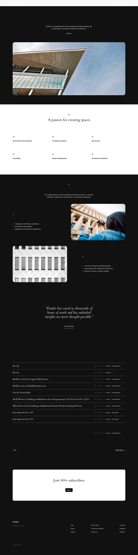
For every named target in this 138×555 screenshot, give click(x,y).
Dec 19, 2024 (98, 392)
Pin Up (16, 366)
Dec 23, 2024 (98, 366)
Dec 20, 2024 (98, 379)
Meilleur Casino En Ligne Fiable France (30, 379)
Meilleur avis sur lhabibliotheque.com (29, 386)
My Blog (16, 3)
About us (69, 33)
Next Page (120, 450)
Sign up (69, 490)
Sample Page (120, 3)
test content (115, 412)
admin (108, 366)
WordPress (24, 545)
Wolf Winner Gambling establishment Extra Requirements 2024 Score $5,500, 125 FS (51, 399)
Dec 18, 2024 (98, 433)
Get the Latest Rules (22, 392)
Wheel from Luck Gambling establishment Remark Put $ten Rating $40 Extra (47, 406)
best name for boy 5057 (23, 412)
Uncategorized (116, 366)
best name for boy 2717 (23, 419)
